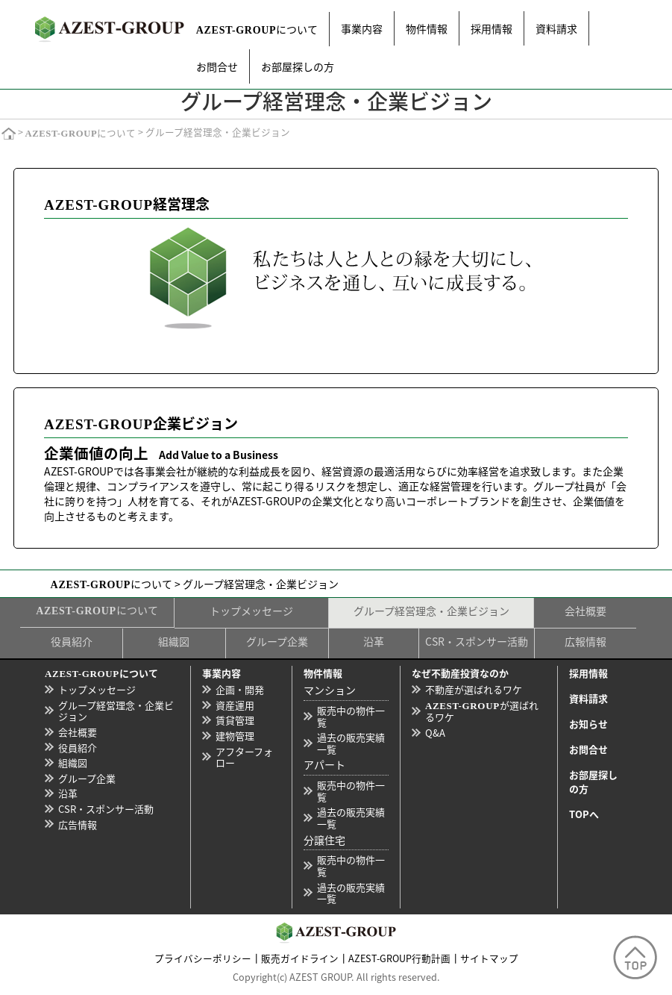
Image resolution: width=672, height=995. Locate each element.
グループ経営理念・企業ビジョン (431, 610)
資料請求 (556, 28)
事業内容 (362, 28)
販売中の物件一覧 (351, 716)
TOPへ (584, 814)
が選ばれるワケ (481, 711)
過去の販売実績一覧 (351, 743)
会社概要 (585, 610)
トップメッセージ (251, 610)
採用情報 (491, 28)
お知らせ (588, 724)
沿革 (373, 641)
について (257, 29)
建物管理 (235, 736)
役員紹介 (71, 641)
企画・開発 (240, 689)
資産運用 (235, 705)
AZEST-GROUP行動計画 (399, 958)
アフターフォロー (244, 757)
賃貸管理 (235, 720)
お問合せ (217, 66)
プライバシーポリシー (202, 958)
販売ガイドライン (300, 958)
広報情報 (585, 641)
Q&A (435, 733)
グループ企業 (277, 641)
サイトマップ (489, 958)
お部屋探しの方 (297, 66)
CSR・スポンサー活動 (476, 641)
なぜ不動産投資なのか (460, 673)
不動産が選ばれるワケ (473, 689)
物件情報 (427, 28)
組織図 (173, 641)
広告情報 (77, 824)
